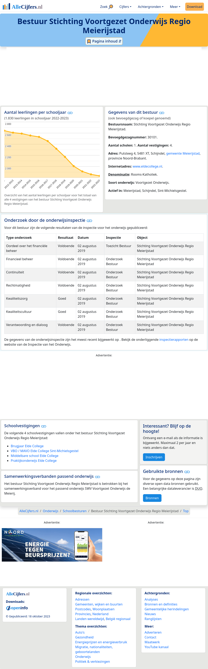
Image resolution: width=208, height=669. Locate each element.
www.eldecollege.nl (147, 166)
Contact (150, 637)
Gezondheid (84, 637)
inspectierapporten (173, 339)
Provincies (83, 614)
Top (185, 511)
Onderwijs (83, 656)
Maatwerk (152, 642)
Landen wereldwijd (89, 619)
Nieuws (150, 614)
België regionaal (118, 619)
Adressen (82, 599)
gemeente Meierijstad (183, 153)
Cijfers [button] (124, 6)
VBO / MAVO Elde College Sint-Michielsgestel (44, 451)
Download (194, 6)
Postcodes (83, 609)
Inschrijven (154, 457)
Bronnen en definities (161, 604)
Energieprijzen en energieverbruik (101, 642)
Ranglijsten (153, 619)
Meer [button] (174, 6)
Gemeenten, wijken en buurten (98, 604)
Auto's (79, 632)
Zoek (106, 6)
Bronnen (152, 498)
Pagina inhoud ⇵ (104, 41)
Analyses (151, 599)
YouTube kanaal (157, 647)
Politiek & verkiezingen (92, 661)
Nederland (100, 614)
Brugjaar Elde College (27, 446)
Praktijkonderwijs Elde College (34, 460)
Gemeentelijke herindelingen (167, 609)
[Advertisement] (104, 76)
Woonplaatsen (103, 609)
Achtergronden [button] (149, 6)
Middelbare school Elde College (34, 455)
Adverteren (153, 632)
